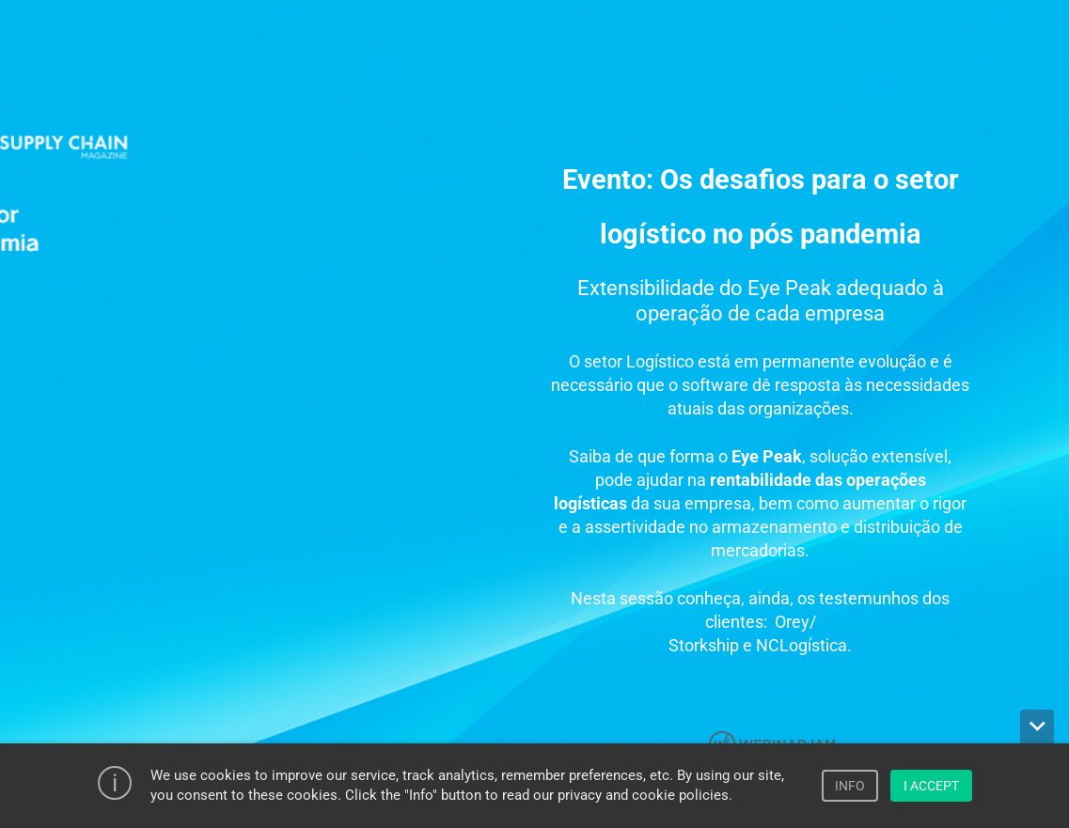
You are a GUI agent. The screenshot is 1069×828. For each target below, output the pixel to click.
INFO (850, 785)
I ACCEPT (931, 785)
